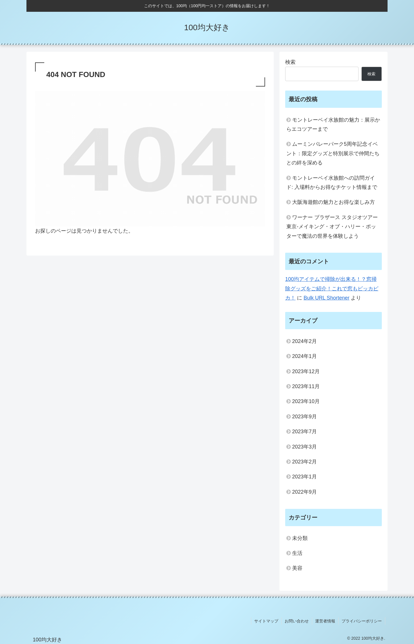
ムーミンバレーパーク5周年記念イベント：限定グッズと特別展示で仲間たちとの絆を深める (332, 153)
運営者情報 (326, 620)
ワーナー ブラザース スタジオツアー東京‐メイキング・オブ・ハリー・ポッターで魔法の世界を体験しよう (332, 226)
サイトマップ (267, 620)
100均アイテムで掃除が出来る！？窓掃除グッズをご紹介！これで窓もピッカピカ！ (331, 288)
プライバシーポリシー (362, 620)
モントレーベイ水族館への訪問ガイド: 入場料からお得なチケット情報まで (331, 182)
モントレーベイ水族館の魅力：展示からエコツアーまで (333, 124)
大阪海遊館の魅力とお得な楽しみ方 (333, 202)
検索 (290, 62)
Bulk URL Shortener (326, 298)
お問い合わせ (297, 620)
